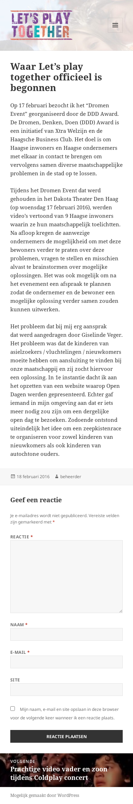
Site (15, 680)
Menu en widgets (115, 32)
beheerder (70, 477)
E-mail (20, 652)
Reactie (21, 537)
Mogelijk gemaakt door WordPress (44, 795)
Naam (19, 625)
